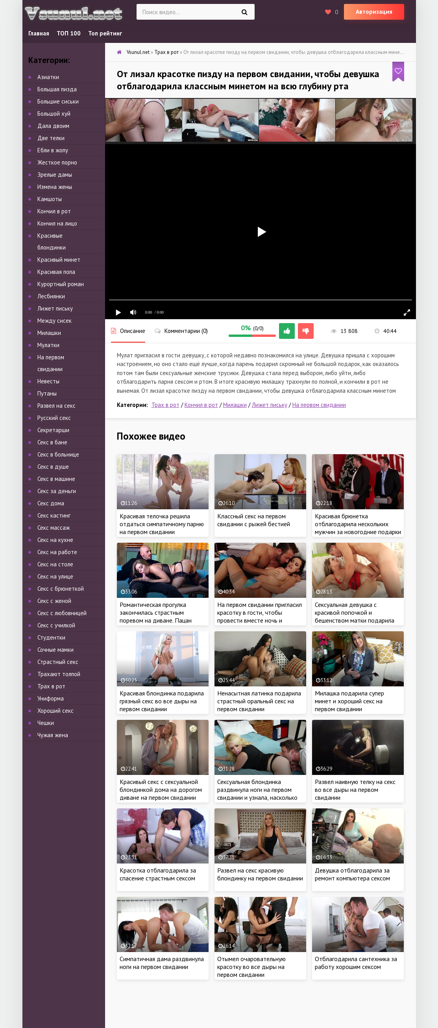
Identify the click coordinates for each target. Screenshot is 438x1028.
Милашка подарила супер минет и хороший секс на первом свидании (349, 701)
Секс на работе (57, 552)
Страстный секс (57, 662)
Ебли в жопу (52, 150)
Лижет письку (269, 405)
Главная (38, 33)
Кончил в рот (201, 405)
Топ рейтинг (105, 33)
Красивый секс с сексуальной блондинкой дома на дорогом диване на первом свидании (161, 789)
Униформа (50, 698)
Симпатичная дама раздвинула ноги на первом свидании (162, 963)
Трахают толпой (58, 674)
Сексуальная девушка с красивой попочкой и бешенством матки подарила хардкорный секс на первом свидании (354, 620)
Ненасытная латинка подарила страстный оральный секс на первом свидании (259, 701)
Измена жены (54, 186)
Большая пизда (57, 89)
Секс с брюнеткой (60, 588)
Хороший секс (55, 710)
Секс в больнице (58, 454)
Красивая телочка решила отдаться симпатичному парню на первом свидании (162, 524)
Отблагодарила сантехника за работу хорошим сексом (356, 963)
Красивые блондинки (51, 241)
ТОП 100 (69, 33)
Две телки (51, 138)
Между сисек (54, 320)
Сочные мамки (55, 649)
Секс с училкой (56, 625)
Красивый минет (58, 259)
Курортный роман (60, 284)
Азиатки (48, 77)
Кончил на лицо (57, 223)
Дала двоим (53, 125)
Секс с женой (54, 601)
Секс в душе (53, 466)
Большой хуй (53, 113)
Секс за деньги (56, 491)
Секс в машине (56, 479)
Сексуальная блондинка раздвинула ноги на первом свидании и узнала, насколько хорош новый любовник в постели (257, 797)
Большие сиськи (58, 101)
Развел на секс (56, 405)
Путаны (47, 393)
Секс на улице (55, 576)
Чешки (45, 723)
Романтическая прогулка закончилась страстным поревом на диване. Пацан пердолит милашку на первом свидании (160, 620)
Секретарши (53, 430)
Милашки (235, 405)
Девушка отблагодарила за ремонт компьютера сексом (352, 874)
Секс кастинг (53, 515)
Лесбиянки (51, 296)
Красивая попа (56, 271)
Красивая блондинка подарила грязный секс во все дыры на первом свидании (162, 701)
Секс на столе (55, 564)
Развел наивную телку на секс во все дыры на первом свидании (355, 789)
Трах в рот (165, 405)
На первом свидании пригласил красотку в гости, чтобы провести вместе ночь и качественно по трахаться (259, 616)
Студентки (51, 637)
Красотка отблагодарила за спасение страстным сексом (158, 874)
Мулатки (48, 345)
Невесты (48, 381)
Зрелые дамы (54, 174)
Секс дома (50, 503)
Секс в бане (52, 442)
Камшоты (49, 199)
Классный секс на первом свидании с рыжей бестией (253, 520)
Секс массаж (53, 527)
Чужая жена (52, 735)
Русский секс (54, 418)
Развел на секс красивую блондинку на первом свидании (260, 874)
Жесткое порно (57, 162)
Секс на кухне (55, 540)
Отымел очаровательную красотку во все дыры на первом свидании (251, 966)
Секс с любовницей (62, 613)
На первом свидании (319, 405)
